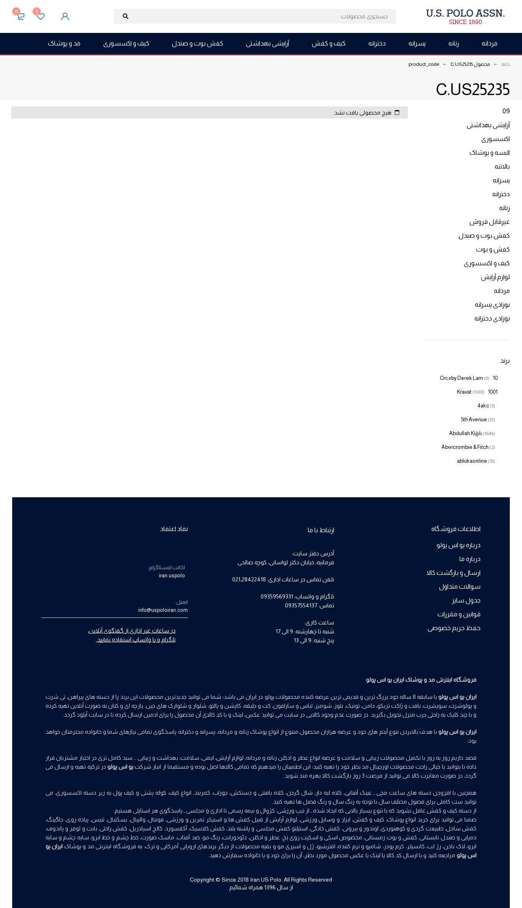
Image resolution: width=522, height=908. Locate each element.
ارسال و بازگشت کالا (453, 572)
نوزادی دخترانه (492, 318)
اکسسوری (495, 138)
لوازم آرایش (495, 276)
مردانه (502, 290)
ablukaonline (476, 461)
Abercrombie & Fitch (468, 447)
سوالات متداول (460, 586)
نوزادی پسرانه (492, 304)
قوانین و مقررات (459, 614)
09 (506, 111)
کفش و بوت (493, 249)
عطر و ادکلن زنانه (288, 757)
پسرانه (501, 180)
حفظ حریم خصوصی (454, 627)
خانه (505, 64)
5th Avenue (478, 419)
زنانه (504, 207)
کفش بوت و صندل (484, 235)
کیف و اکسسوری (487, 263)
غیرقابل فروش (490, 221)
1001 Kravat (477, 392)
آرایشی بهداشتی (488, 124)
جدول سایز (466, 600)
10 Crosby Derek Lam (469, 378)
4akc (486, 406)
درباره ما (470, 558)
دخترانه (501, 194)
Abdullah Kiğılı (472, 433)
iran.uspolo (172, 575)
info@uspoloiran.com (163, 610)
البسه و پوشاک (490, 152)
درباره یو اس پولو (459, 545)
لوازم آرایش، (229, 757)
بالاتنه (502, 166)
